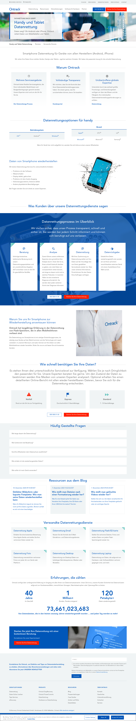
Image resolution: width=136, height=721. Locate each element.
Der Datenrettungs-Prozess (23, 104)
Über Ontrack (115, 2)
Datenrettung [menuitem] (13, 691)
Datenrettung (96, 104)
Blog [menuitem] (69, 691)
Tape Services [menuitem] (13, 697)
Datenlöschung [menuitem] (43, 697)
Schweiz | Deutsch (15, 2)
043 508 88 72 (99, 9)
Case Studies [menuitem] (72, 697)
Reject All (103, 717)
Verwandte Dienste (49, 44)
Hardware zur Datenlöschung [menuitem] (48, 700)
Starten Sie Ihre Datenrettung (116, 9)
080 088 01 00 (54, 297)
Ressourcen (92, 2)
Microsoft (80, 139)
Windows (55, 136)
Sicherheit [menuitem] (100, 700)
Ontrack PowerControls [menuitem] (46, 694)
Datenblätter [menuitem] (72, 703)
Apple (80, 133)
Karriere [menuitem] (99, 703)
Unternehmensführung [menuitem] (104, 697)
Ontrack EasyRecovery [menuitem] (46, 691)
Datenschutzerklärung (101, 672)
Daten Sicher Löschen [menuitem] (16, 694)
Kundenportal (57, 104)
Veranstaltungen (103, 2)
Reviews (38, 44)
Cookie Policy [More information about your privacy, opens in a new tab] (31, 719)
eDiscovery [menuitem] (12, 700)
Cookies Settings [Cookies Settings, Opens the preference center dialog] (90, 717)
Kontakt (124, 2)
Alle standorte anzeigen (67, 710)
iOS (18, 136)
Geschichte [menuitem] (100, 694)
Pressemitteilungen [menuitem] (74, 694)
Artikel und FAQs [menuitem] (73, 700)
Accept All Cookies (117, 717)
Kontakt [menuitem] (99, 691)
